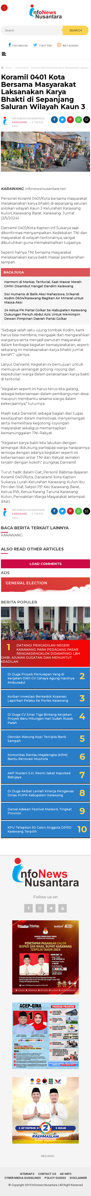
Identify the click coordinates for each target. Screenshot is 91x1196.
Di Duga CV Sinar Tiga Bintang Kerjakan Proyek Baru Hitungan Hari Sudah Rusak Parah (40, 719)
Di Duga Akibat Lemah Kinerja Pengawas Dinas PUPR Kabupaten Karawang (41, 793)
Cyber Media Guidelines (22, 1178)
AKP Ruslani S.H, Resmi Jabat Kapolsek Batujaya (39, 775)
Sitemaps (27, 1174)
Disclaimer (78, 1178)
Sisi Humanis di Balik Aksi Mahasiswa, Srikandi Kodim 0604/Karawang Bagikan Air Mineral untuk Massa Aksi (43, 298)
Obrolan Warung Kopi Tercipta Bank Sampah (37, 739)
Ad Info (65, 1174)
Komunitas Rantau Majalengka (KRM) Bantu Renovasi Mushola (37, 757)
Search (75, 30)
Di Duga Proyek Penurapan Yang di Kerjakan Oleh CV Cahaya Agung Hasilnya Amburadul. (41, 678)
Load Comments (46, 564)
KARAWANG (19, 122)
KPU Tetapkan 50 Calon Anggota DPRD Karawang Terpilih (39, 829)
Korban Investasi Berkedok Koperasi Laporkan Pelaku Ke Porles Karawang (38, 699)
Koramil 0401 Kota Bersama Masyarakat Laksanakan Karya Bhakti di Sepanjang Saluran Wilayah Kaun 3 (43, 92)
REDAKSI (47, 1156)
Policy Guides (55, 1178)
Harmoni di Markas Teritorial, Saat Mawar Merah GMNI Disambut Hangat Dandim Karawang (42, 284)
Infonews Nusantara (44, 1185)
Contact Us (47, 1174)
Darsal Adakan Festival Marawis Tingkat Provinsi (40, 811)
